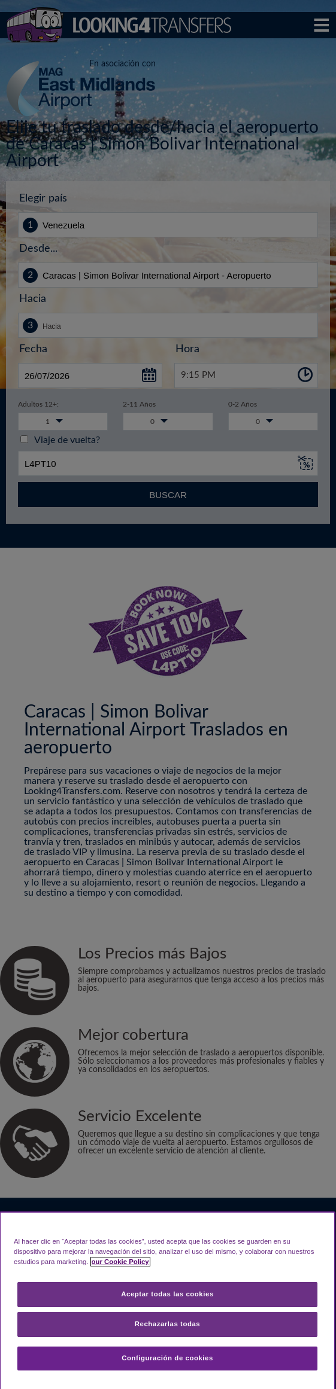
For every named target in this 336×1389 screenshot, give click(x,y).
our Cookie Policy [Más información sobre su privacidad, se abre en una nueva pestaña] (120, 1261)
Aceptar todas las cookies (167, 1294)
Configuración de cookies (167, 1357)
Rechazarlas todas (168, 1323)
